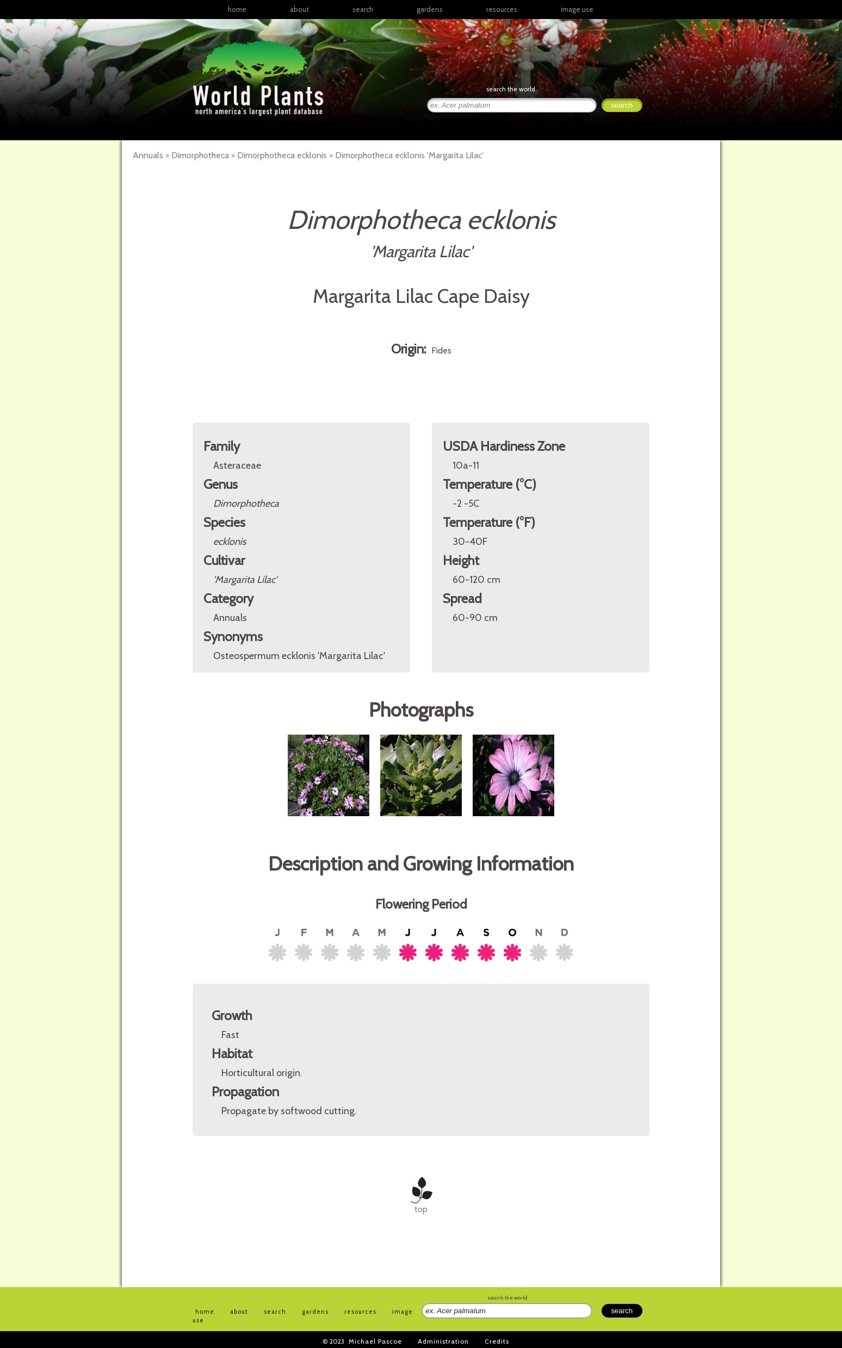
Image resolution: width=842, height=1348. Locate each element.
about (299, 9)
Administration (443, 1341)
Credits (497, 1341)
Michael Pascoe (375, 1341)
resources (360, 1311)
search (362, 9)
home (237, 9)
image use (577, 9)
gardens (430, 9)
